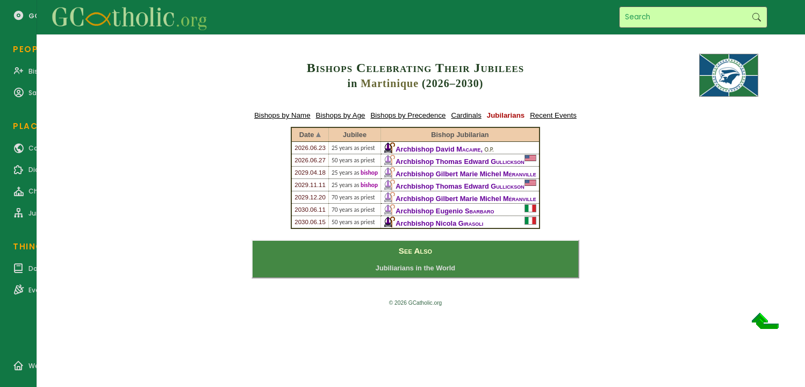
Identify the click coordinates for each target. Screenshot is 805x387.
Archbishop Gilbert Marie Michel (466, 174)
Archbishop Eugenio (445, 211)
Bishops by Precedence (407, 115)
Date (306, 135)
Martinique (390, 83)
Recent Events (553, 115)
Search (756, 17)
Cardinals (466, 115)
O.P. (489, 149)
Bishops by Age (340, 115)
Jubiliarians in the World (415, 268)
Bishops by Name (282, 115)
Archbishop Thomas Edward (460, 161)
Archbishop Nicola (439, 223)
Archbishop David (438, 149)
